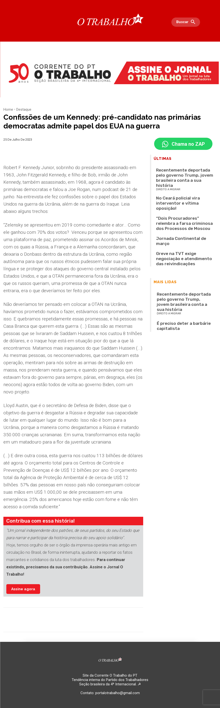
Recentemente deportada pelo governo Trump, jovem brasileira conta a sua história (183, 173)
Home (8, 109)
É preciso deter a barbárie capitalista (183, 267)
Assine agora (23, 589)
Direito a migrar (168, 179)
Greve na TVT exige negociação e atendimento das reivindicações (178, 219)
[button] (187, 22)
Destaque (23, 109)
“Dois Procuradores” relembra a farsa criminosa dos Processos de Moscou (182, 200)
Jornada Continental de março (177, 209)
